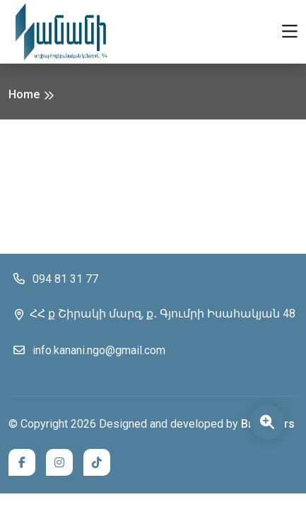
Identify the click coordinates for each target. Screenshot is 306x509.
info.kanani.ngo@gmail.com (86, 350)
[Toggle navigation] (290, 32)
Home (24, 94)
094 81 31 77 (53, 278)
